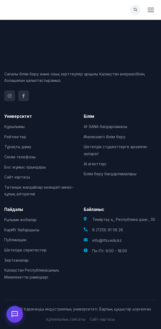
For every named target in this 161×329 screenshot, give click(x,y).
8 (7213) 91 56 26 (107, 230)
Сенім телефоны (20, 157)
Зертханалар (16, 260)
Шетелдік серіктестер (25, 250)
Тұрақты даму (17, 146)
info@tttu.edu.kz (107, 240)
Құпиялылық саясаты (65, 319)
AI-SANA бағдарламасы (105, 126)
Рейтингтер (15, 136)
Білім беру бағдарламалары (110, 173)
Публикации (15, 239)
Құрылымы (14, 126)
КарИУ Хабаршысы (21, 230)
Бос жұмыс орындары (25, 167)
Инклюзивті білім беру (104, 136)
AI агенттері (95, 164)
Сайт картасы (17, 177)
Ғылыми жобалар (20, 219)
